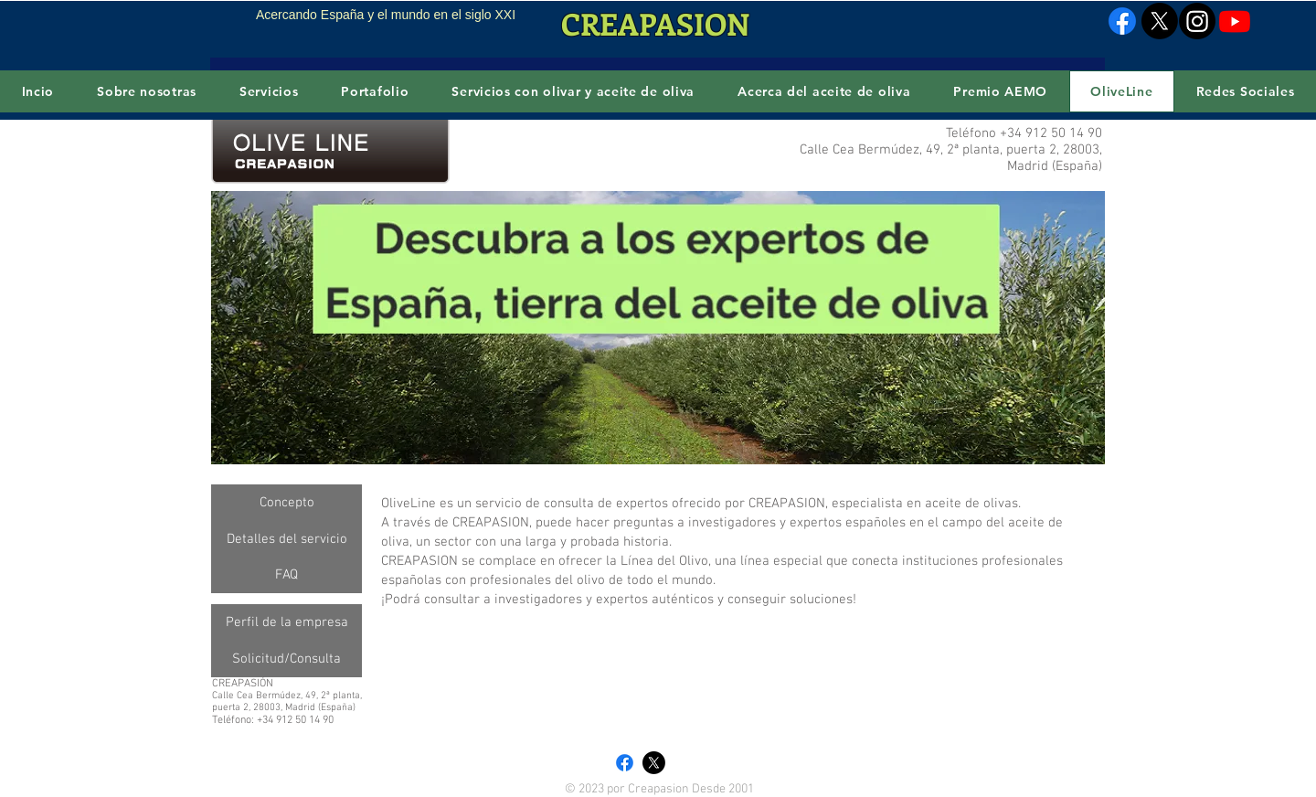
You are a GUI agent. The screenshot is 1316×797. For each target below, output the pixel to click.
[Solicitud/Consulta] (286, 659)
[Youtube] (1234, 21)
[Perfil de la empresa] (286, 622)
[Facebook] (1122, 21)
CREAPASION (655, 23)
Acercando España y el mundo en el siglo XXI (385, 14)
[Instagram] (1197, 21)
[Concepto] (286, 502)
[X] (1159, 21)
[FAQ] (286, 575)
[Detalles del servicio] (286, 539)
